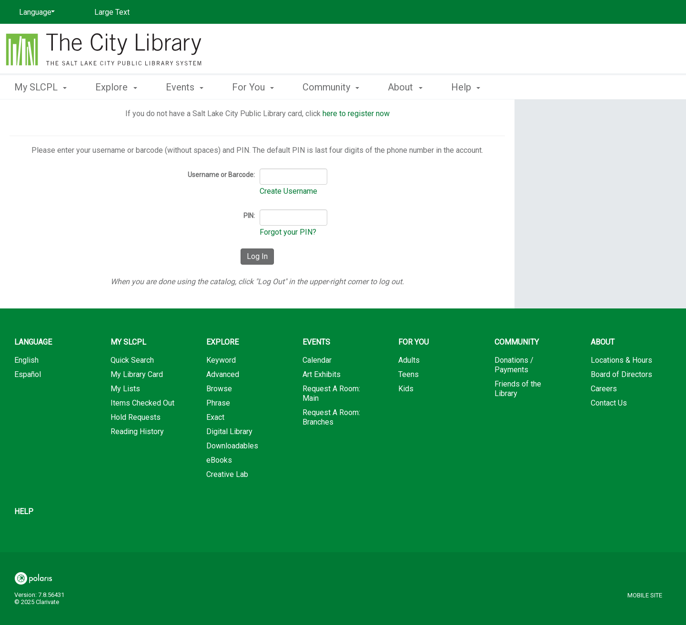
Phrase (218, 402)
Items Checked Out (142, 402)
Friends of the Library (517, 388)
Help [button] (465, 87)
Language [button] (33, 342)
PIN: (249, 215)
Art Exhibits (322, 374)
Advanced (222, 374)
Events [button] (184, 87)
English (26, 360)
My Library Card (137, 374)
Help (23, 511)
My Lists (125, 388)
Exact (215, 417)
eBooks (219, 460)
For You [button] (253, 87)
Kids (406, 388)
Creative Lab (227, 474)
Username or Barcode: (221, 175)
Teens (408, 374)
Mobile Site (644, 595)
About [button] (405, 87)
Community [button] (331, 87)
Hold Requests (136, 417)
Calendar (317, 360)
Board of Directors (621, 374)
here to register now (356, 113)
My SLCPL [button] (40, 87)
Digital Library (229, 431)
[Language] (35, 12)
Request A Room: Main (331, 393)
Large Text (112, 12)
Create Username (288, 191)
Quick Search (132, 360)
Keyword (221, 360)
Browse (219, 388)
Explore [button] (116, 87)
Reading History (137, 431)
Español (27, 374)
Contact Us (609, 402)
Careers (604, 388)
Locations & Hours (621, 360)
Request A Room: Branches (331, 417)
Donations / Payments (514, 365)
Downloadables (232, 445)
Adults (409, 360)
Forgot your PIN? (288, 232)
